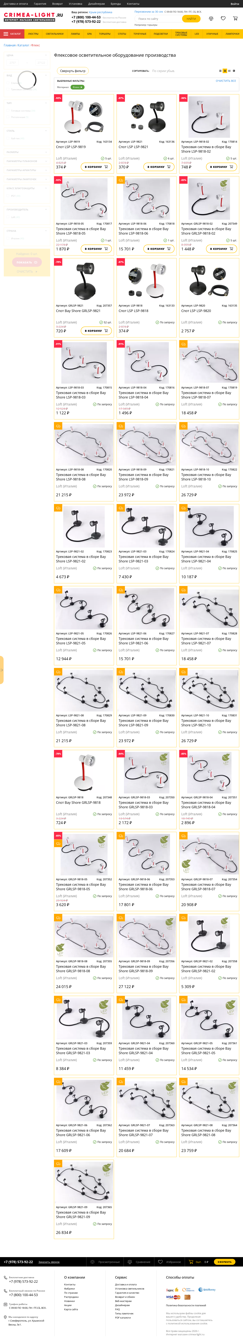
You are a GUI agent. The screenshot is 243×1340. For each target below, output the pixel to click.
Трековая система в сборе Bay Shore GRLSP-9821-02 (206, 968)
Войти (235, 4)
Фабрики (69, 1288)
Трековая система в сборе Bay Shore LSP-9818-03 (81, 394)
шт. (195, 1262)
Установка (75, 3)
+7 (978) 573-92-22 (99, 21)
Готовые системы (23, 110)
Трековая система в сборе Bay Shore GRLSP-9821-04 (143, 1050)
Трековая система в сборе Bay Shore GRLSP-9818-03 (143, 804)
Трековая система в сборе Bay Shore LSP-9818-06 (143, 231)
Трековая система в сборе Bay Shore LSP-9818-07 (206, 394)
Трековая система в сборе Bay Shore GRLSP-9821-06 (81, 1132)
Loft (15, 217)
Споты (16, 83)
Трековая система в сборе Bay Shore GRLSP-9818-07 (206, 886)
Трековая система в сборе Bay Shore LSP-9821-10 (206, 722)
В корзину (96, 167)
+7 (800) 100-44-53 (99, 17)
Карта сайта (71, 1309)
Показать (27, 262)
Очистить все (226, 81)
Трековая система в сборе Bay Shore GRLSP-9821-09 (81, 1214)
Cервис (121, 1277)
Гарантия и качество (127, 1292)
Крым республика (100, 12)
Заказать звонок (49, 1262)
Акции (68, 1305)
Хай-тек (17, 138)
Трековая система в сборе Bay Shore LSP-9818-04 (143, 394)
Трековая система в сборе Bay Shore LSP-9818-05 (81, 231)
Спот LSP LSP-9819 (71, 147)
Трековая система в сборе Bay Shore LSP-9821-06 (143, 640)
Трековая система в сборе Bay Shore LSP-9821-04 (206, 558)
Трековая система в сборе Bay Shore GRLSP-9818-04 (206, 804)
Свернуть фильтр (72, 71)
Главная (10, 45)
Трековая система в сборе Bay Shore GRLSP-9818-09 (143, 968)
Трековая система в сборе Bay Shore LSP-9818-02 (206, 149)
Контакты (133, 3)
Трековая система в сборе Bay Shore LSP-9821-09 (143, 722)
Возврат (57, 3)
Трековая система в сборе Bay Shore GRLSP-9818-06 (143, 886)
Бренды (116, 3)
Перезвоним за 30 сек (149, 11)
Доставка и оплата (16, 3)
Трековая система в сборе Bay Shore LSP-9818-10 (206, 476)
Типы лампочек (124, 1313)
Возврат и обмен (125, 1297)
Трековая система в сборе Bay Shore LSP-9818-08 (81, 476)
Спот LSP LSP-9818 (133, 310)
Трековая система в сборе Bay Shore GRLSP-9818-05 (81, 886)
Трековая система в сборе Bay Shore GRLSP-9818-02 (206, 231)
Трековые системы (24, 89)
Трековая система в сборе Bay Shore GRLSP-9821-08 (206, 1132)
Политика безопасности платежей (186, 1305)
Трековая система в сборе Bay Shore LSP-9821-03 (143, 558)
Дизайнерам (96, 3)
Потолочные (19, 117)
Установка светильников (129, 1288)
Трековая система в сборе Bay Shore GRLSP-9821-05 (206, 1050)
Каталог (12, 34)
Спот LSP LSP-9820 (196, 310)
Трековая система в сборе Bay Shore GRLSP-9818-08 (81, 968)
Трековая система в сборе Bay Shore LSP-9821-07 (206, 640)
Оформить (225, 1261)
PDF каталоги (123, 1317)
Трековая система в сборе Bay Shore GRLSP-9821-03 (81, 1050)
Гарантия (40, 3)
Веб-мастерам (123, 1301)
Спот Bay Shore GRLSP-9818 (78, 802)
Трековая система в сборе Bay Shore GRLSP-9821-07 (143, 1132)
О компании (74, 1277)
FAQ (117, 1309)
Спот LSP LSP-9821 (133, 147)
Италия (17, 238)
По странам (71, 1292)
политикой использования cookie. (188, 1323)
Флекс (77, 87)
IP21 (15, 195)
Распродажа (71, 1297)
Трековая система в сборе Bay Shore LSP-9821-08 (81, 722)
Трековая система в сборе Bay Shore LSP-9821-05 (81, 640)
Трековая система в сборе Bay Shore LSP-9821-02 (81, 558)
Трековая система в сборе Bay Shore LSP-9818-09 (143, 476)
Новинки (69, 1301)
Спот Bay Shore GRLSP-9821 (78, 310)
